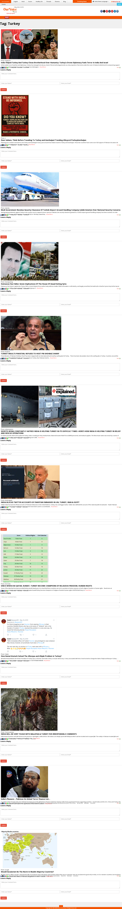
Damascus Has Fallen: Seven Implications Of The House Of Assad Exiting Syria (33, 284)
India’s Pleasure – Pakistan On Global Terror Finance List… (25, 799)
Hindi (23, 1)
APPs (119, 4)
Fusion (30, 1)
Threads (48, 1)
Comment (26, 67)
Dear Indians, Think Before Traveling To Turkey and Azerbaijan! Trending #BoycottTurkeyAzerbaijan (43, 140)
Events (4, 4)
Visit (119, 67)
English (16, 1)
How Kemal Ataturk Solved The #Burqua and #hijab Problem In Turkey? (31, 656)
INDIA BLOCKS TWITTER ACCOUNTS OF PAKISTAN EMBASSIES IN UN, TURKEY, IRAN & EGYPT (40, 502)
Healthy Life (39, 1)
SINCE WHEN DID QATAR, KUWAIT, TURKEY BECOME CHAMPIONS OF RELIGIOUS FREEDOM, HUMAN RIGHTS (46, 586)
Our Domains (5, 1)
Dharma (57, 1)
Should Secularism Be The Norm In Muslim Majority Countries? (27, 872)
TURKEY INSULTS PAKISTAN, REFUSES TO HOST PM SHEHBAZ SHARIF (30, 353)
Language (100, 1)
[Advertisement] (61, 10)
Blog (64, 1)
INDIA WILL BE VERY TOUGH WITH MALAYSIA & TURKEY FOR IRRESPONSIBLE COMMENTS (39, 734)
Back (6, 17)
